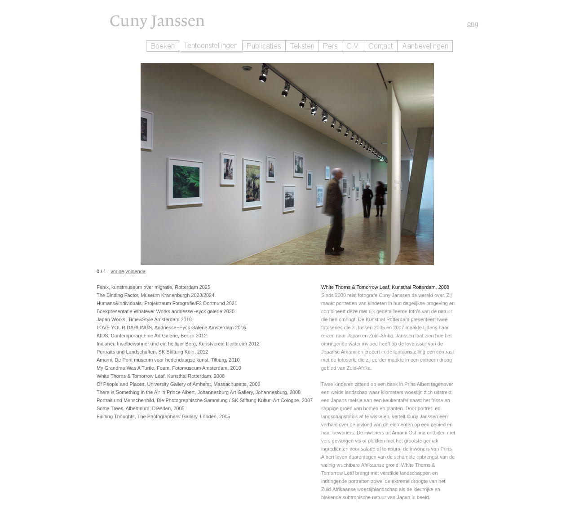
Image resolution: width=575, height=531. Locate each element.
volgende (135, 271)
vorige (117, 271)
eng (472, 23)
